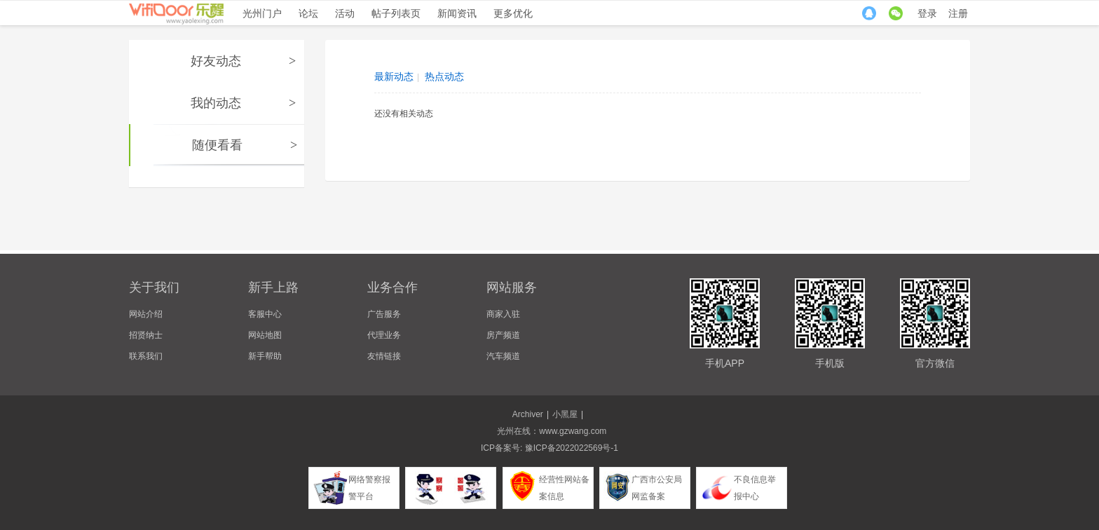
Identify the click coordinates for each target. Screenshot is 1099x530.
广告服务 (384, 314)
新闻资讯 (457, 13)
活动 (345, 13)
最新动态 (394, 76)
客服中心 (265, 314)
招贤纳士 (146, 335)
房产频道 (503, 335)
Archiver (527, 414)
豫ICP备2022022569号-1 (571, 448)
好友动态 (216, 61)
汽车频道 (503, 356)
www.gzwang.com (572, 431)
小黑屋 (565, 414)
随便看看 (217, 145)
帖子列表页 (396, 13)
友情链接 (384, 356)
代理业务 (384, 335)
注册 (958, 13)
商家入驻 (503, 314)
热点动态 (444, 76)
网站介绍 (146, 314)
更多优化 (513, 13)
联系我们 (146, 356)
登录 (927, 13)
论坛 (308, 13)
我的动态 (216, 103)
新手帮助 (265, 356)
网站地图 (265, 335)
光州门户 (262, 13)
